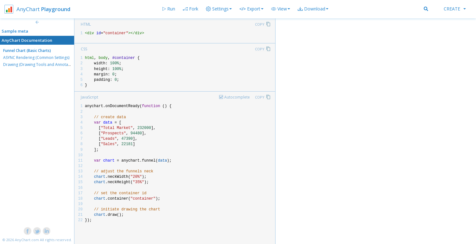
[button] (280, 8)
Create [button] (455, 9)
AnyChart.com (27, 239)
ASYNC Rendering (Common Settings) (36, 57)
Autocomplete (237, 97)
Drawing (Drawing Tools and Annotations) (40, 64)
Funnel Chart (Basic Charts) (27, 50)
